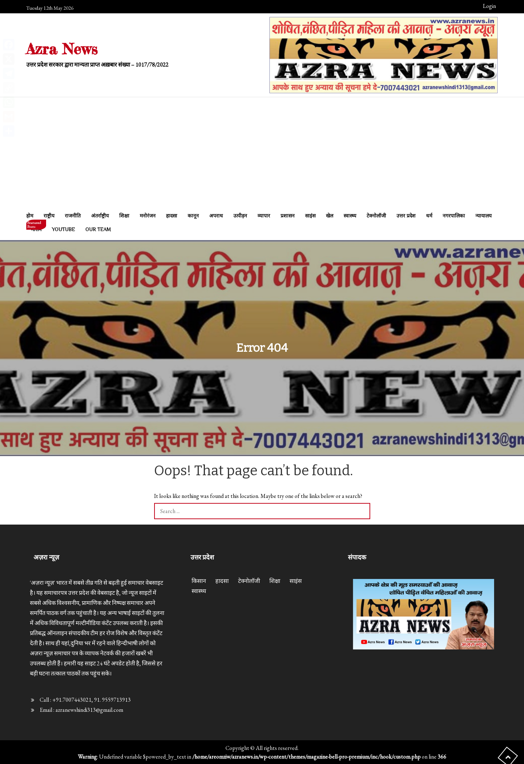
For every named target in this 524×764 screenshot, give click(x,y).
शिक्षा (124, 216)
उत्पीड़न (240, 216)
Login (489, 6)
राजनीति (73, 216)
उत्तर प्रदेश (406, 216)
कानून (193, 216)
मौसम (36, 227)
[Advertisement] (262, 154)
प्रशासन (288, 216)
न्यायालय (483, 216)
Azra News (62, 49)
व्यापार (263, 216)
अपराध (216, 216)
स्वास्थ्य (350, 216)
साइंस (310, 216)
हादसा (171, 216)
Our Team (98, 229)
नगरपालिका (454, 216)
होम (29, 216)
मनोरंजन (148, 216)
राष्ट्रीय (49, 216)
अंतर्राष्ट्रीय (100, 216)
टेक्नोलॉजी (376, 216)
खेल (329, 216)
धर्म (429, 216)
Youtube (63, 229)
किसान (199, 581)
